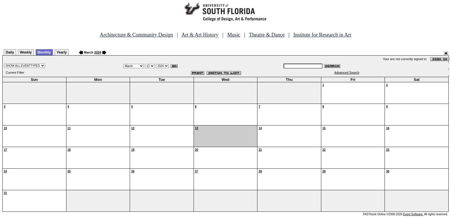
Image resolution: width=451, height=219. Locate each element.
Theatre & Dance (266, 35)
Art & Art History (200, 35)
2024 (97, 52)
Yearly (62, 52)
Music (233, 35)
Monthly (44, 52)
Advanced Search (346, 72)
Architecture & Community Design (136, 35)
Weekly (26, 52)
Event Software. (413, 214)
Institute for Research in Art (322, 35)
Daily (10, 52)
